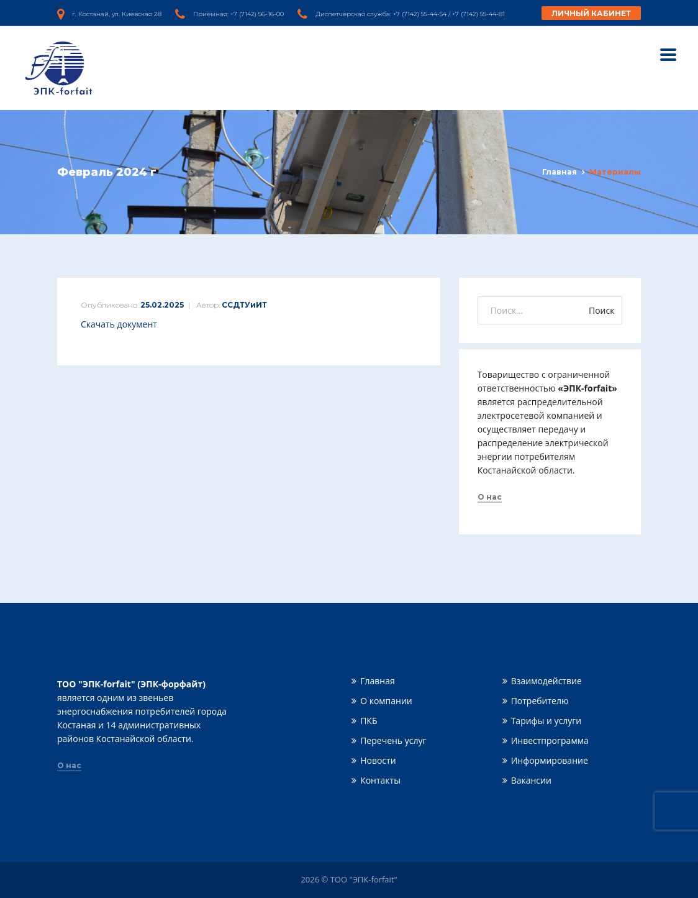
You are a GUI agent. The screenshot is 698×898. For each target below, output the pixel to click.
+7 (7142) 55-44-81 (478, 14)
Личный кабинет (591, 13)
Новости (378, 760)
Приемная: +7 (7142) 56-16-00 (238, 14)
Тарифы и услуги (546, 720)
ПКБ (368, 720)
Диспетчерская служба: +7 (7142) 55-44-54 (380, 14)
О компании (386, 701)
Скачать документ (119, 324)
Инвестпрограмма (550, 740)
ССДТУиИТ (244, 304)
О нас (490, 497)
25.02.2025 (162, 304)
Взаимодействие (546, 681)
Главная (559, 171)
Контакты (380, 780)
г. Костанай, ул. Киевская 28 (116, 14)
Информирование (549, 760)
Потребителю (540, 701)
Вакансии (531, 780)
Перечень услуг (393, 740)
